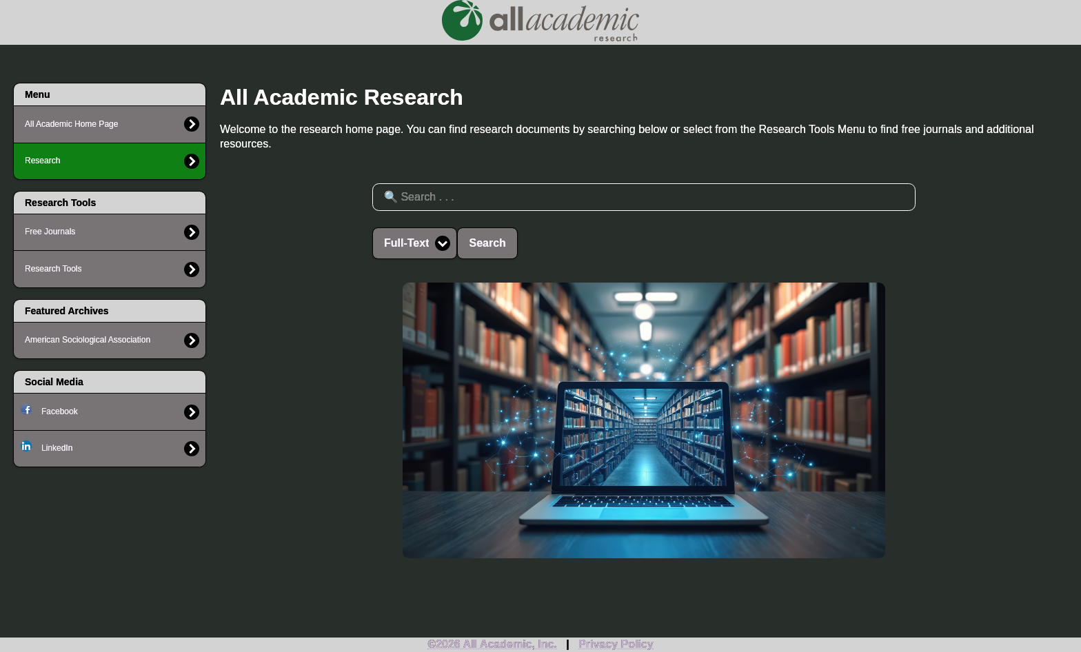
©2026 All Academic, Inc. (492, 644)
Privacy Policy (616, 644)
